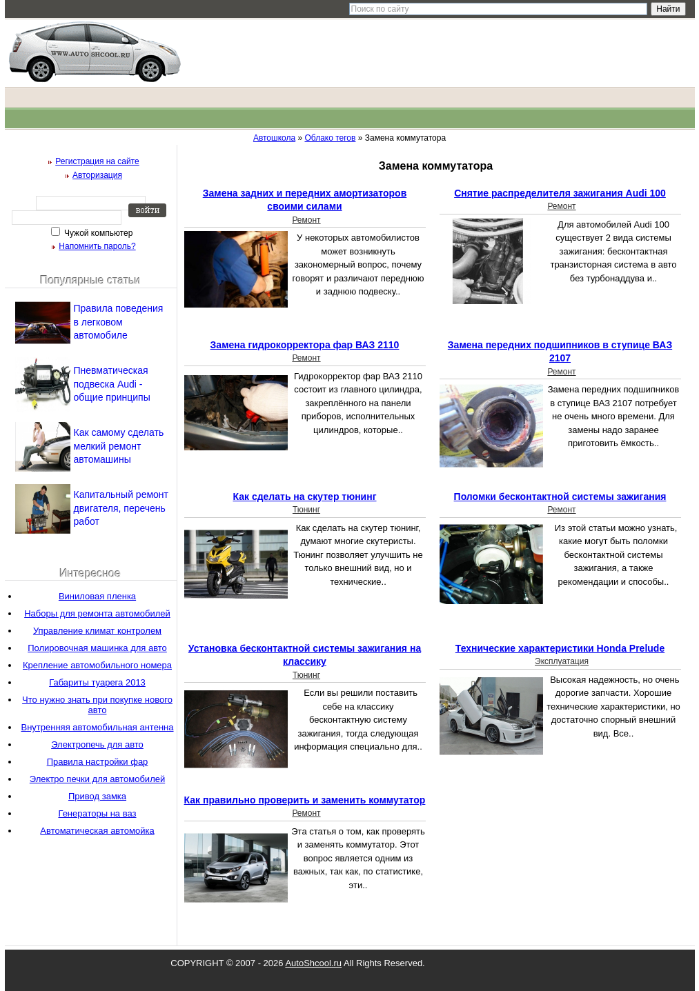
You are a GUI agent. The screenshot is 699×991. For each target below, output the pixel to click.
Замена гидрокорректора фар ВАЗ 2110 (305, 344)
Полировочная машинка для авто (97, 648)
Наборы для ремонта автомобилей (97, 613)
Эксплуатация (562, 661)
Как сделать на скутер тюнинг (304, 496)
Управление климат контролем (97, 630)
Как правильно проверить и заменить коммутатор (305, 799)
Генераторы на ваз (97, 813)
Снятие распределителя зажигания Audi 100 (560, 193)
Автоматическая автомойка (97, 830)
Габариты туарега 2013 (97, 682)
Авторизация (97, 175)
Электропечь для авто (97, 744)
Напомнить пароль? (97, 246)
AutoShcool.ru (313, 963)
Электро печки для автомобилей (97, 779)
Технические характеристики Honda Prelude (559, 648)
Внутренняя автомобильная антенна (97, 727)
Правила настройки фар (97, 762)
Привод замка (97, 796)
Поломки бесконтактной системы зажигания (560, 496)
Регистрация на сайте (97, 161)
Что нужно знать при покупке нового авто (97, 704)
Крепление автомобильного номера (97, 665)
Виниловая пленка (97, 596)
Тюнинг (306, 509)
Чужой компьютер (97, 233)
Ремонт (306, 220)
